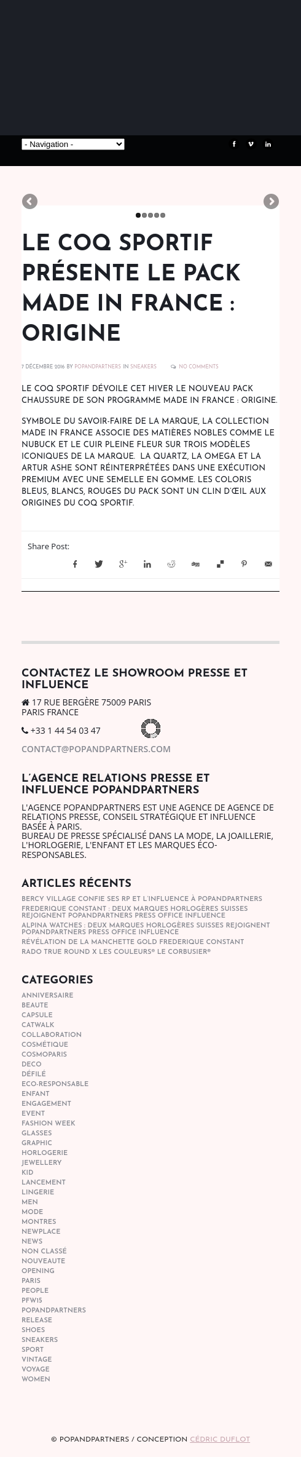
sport (33, 1350)
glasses (37, 1133)
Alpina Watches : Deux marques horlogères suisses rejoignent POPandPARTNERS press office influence (146, 929)
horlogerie (45, 1153)
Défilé (34, 1074)
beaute (35, 1005)
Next (270, 202)
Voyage (36, 1370)
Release (37, 1320)
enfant (36, 1094)
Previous (31, 202)
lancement (44, 1183)
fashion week (48, 1124)
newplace (41, 1232)
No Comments (199, 367)
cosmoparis (44, 1055)
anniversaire (48, 996)
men (30, 1202)
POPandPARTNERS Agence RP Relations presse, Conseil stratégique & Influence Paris (114, 104)
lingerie (38, 1192)
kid (27, 1173)
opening (38, 1271)
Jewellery (42, 1163)
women (36, 1379)
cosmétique (45, 1045)
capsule (37, 1015)
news (32, 1242)
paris (31, 1281)
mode (32, 1212)
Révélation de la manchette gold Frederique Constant (133, 942)
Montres (39, 1222)
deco (32, 1065)
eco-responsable (55, 1084)
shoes (33, 1330)
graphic (37, 1143)
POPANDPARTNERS (97, 367)
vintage (37, 1360)
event (33, 1114)
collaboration (52, 1035)
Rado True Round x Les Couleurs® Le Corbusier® (116, 952)
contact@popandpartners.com (96, 749)
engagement (46, 1104)
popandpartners (54, 1311)
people (35, 1291)
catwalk (38, 1025)
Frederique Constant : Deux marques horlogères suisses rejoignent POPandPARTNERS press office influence (135, 912)
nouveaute (43, 1261)
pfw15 (32, 1301)
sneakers (143, 367)
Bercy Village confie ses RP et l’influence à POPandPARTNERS (142, 899)
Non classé (44, 1252)
